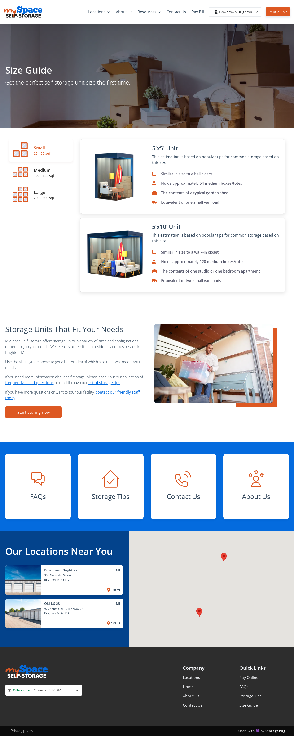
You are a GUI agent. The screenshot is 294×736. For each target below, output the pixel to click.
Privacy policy (22, 730)
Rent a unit (278, 12)
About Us (191, 696)
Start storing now (33, 412)
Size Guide (248, 705)
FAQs (243, 686)
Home (188, 686)
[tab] (41, 150)
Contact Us (192, 705)
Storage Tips (250, 696)
